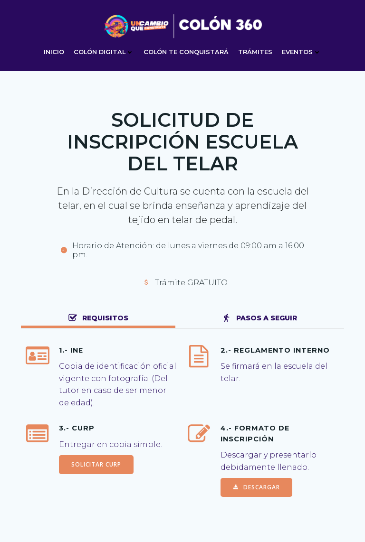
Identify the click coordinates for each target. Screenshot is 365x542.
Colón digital (104, 52)
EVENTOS (301, 52)
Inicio (54, 52)
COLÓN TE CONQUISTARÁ (186, 52)
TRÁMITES (255, 52)
